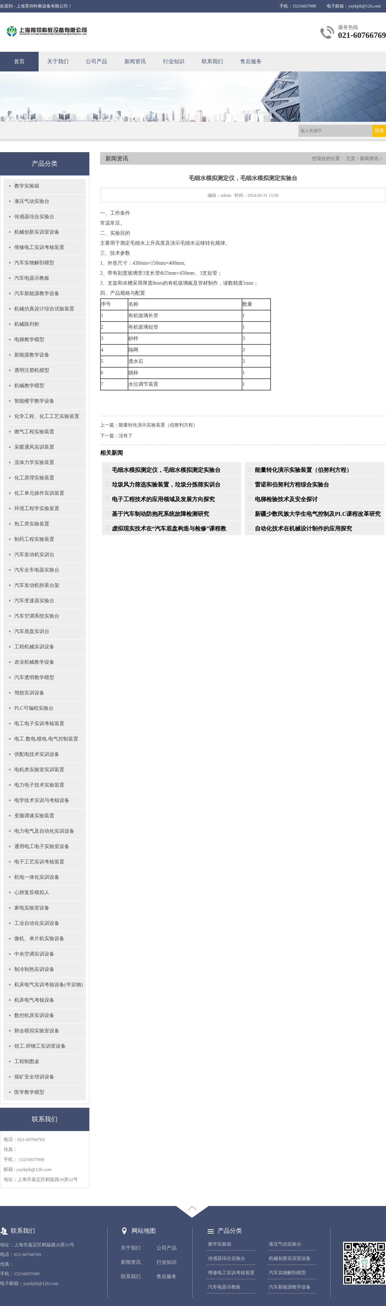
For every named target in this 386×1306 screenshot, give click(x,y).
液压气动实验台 (31, 201)
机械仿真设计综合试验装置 (44, 308)
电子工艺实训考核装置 (39, 861)
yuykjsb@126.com (364, 6)
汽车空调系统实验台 (36, 616)
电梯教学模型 (29, 339)
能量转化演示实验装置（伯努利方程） (158, 425)
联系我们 (212, 61)
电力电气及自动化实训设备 (44, 831)
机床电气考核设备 (34, 1000)
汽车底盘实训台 (31, 631)
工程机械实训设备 (34, 646)
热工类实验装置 (31, 524)
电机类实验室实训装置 (39, 769)
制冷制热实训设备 (34, 969)
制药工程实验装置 (34, 539)
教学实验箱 (26, 186)
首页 (19, 61)
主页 (350, 158)
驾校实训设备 (29, 693)
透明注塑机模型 (31, 370)
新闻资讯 (135, 61)
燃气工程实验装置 (34, 431)
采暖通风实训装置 (34, 447)
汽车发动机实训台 (34, 554)
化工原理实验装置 (34, 477)
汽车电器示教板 (31, 278)
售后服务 (251, 61)
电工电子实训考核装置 (39, 723)
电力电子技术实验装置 (39, 785)
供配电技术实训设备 (36, 754)
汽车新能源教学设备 (36, 293)
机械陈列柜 (26, 324)
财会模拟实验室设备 (36, 1030)
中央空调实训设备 (34, 954)
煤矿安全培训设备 (34, 1077)
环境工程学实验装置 (36, 508)
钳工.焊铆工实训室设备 (40, 1046)
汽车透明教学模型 (34, 677)
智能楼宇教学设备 (34, 401)
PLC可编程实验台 (34, 708)
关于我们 (58, 61)
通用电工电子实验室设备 (41, 846)
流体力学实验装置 (34, 462)
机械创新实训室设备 (36, 232)
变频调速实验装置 (34, 815)
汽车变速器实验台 (34, 600)
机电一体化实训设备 (36, 877)
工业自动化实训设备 (36, 923)
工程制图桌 (26, 1061)
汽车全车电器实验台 (36, 570)
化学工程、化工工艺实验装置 (46, 416)
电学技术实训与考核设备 (41, 800)
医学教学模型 (29, 1092)
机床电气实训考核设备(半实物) (48, 984)
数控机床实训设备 (34, 1015)
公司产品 (96, 61)
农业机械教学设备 (34, 662)
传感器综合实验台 (34, 216)
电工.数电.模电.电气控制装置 (46, 739)
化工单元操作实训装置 (39, 493)
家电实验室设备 (31, 908)
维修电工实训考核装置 (39, 247)
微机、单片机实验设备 (39, 938)
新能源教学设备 (31, 355)
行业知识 (173, 61)
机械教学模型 (29, 385)
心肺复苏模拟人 (31, 892)
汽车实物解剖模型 (34, 262)
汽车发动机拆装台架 (36, 585)
